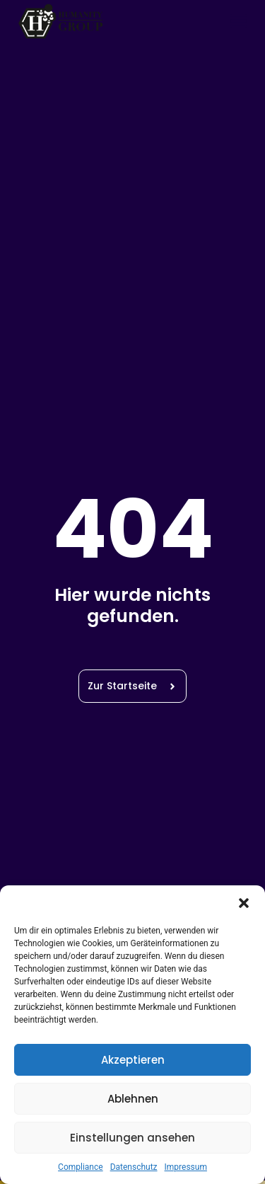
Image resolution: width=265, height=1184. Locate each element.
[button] (244, 903)
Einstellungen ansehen (132, 1137)
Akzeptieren (133, 1059)
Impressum (186, 1167)
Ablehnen (132, 1098)
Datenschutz (134, 1167)
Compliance (80, 1167)
